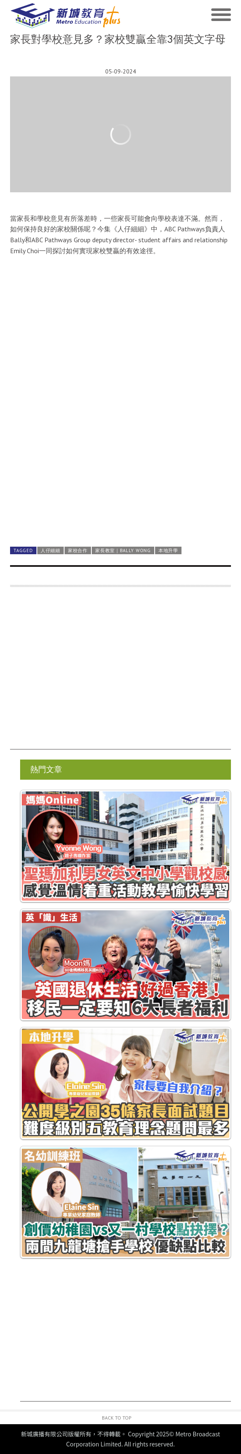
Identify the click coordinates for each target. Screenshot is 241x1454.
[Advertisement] (120, 672)
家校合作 (78, 550)
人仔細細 (50, 550)
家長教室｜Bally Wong (122, 550)
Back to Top (117, 1418)
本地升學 (168, 550)
